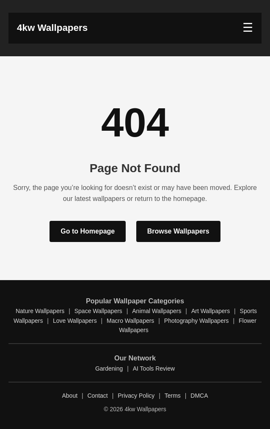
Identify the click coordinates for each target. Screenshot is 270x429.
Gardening (109, 368)
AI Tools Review (154, 368)
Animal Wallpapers (156, 311)
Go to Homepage (88, 231)
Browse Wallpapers (178, 231)
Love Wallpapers (75, 320)
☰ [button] (247, 27)
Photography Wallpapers (196, 320)
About (69, 395)
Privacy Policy (136, 395)
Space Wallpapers (98, 311)
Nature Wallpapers (40, 311)
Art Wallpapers (210, 311)
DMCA (199, 395)
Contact (98, 395)
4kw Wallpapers (52, 27)
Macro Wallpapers (130, 320)
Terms (173, 395)
